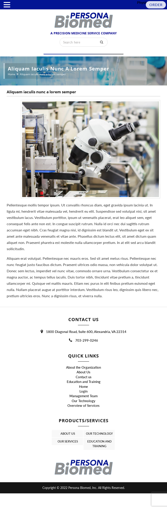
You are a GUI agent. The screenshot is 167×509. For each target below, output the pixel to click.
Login (83, 401)
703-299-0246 (83, 350)
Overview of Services (83, 415)
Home (11, 74)
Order (156, 4)
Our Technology (83, 410)
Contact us (84, 386)
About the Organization (83, 377)
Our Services (67, 457)
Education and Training (83, 391)
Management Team (83, 406)
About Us (83, 382)
